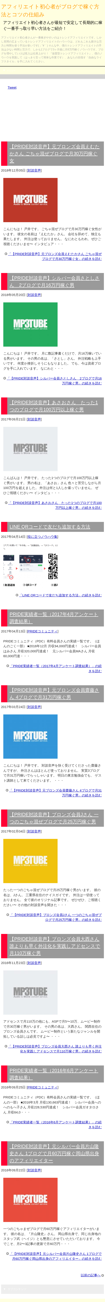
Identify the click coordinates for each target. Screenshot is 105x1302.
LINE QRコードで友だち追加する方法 (49, 526)
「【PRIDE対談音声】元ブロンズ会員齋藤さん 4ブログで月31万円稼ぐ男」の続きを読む (55, 792)
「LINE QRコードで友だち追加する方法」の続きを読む (60, 595)
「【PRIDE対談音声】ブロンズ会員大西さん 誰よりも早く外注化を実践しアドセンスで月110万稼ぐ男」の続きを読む (55, 1048)
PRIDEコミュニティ (43, 631)
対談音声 (34, 170)
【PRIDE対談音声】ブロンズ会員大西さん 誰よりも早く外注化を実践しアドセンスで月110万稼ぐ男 (54, 946)
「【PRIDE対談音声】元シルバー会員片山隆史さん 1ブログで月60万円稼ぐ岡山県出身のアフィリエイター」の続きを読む (55, 1256)
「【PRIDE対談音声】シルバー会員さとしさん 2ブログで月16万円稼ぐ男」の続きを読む (54, 380)
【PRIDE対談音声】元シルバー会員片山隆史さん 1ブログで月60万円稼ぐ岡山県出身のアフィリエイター (54, 1153)
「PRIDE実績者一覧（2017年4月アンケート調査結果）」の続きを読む (56, 668)
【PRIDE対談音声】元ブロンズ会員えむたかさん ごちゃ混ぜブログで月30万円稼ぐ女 (54, 153)
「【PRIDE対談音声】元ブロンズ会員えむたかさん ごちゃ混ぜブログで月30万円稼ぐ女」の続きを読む (55, 256)
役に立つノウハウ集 (42, 536)
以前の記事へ (91, 1275)
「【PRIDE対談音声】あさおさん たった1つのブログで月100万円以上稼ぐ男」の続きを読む (55, 505)
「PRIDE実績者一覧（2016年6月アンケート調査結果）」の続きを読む (56, 1124)
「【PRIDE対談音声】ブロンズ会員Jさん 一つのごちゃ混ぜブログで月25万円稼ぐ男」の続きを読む (56, 917)
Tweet (12, 87)
